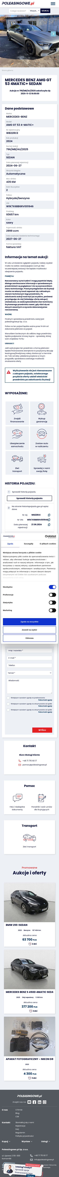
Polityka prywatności (24, 1136)
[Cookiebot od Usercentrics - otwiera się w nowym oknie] (45, 536)
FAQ (17, 1129)
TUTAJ (21, 339)
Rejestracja (20, 1126)
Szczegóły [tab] (28, 544)
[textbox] (34, 11)
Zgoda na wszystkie (29, 622)
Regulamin (20, 1132)
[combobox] (34, 10)
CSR (17, 1116)
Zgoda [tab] (10, 544)
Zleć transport (29, 846)
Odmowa (29, 638)
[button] (53, 33)
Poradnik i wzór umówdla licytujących (41, 808)
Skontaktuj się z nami (24, 1122)
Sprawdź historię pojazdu (29, 498)
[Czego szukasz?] (19, 10)
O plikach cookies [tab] (48, 544)
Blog (17, 1113)
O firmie (18, 1110)
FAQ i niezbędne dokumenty (17, 808)
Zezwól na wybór (29, 630)
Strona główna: (8, 70)
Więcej (31, 1174)
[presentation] (26, 720)
